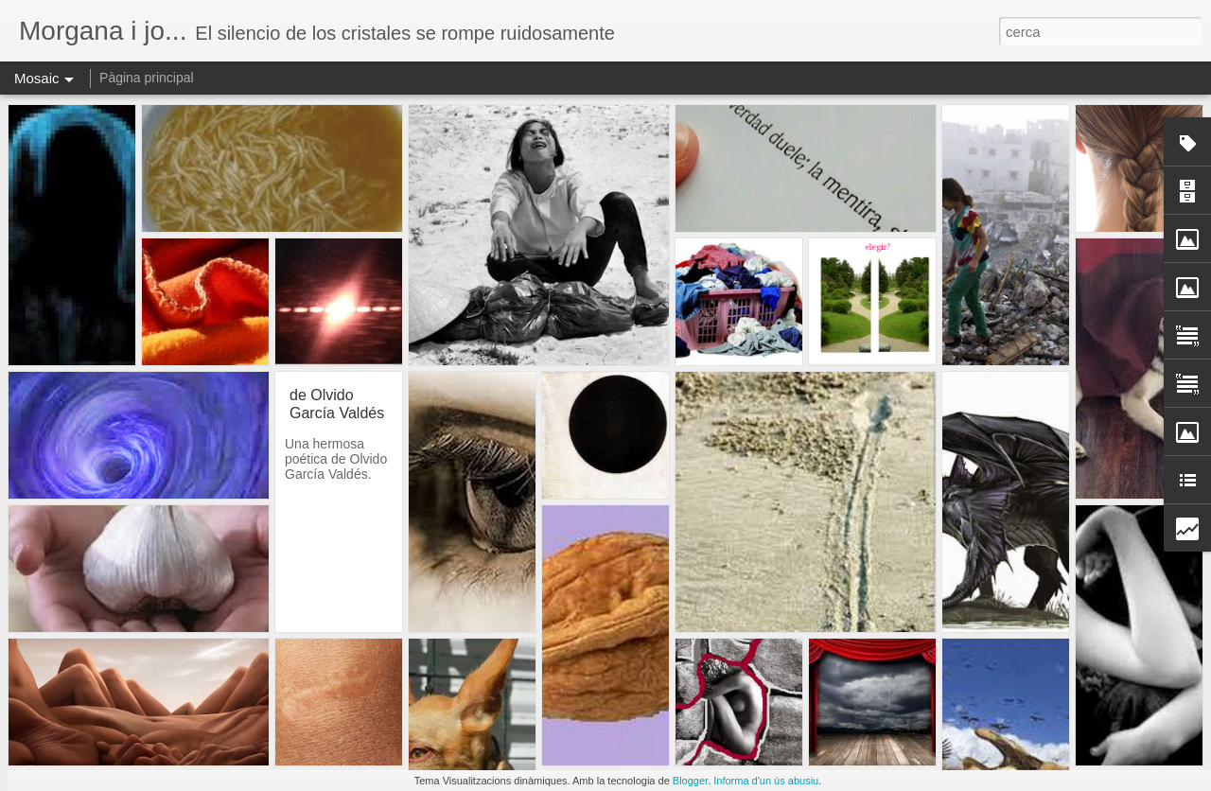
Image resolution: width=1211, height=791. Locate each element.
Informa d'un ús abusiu (765, 780)
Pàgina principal (146, 77)
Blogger (690, 780)
